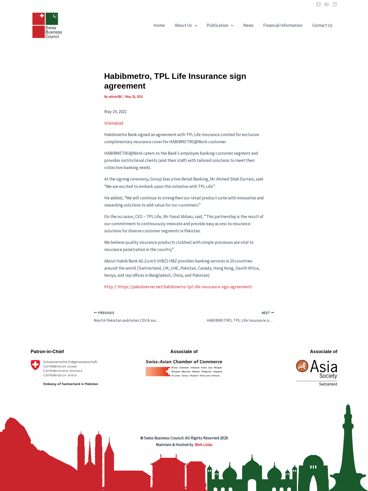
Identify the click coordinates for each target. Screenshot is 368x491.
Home (165, 25)
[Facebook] (318, 4)
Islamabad (113, 123)
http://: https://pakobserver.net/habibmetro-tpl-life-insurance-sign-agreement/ (178, 287)
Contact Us (323, 25)
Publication (224, 25)
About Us (191, 25)
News (251, 25)
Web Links (203, 444)
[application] (199, 25)
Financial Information (284, 25)
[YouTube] (326, 4)
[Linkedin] (334, 4)
